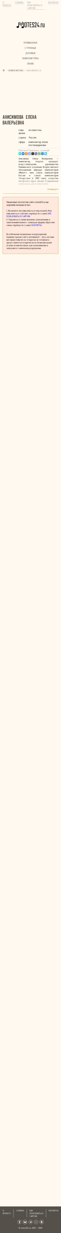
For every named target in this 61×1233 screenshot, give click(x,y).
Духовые (30, 53)
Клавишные (30, 42)
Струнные (30, 47)
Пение (30, 63)
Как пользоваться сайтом (34, 5)
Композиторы (30, 58)
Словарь (19, 2)
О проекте (7, 3)
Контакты (53, 2)
